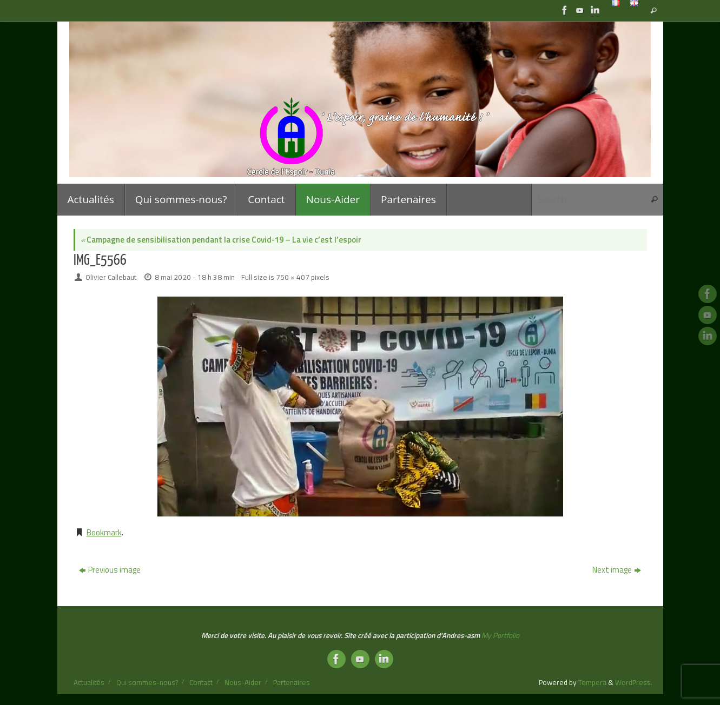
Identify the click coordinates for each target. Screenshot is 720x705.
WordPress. (633, 682)
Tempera (592, 682)
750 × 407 (292, 277)
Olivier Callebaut (110, 277)
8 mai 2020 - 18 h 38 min (195, 277)
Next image (616, 569)
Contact (201, 682)
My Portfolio (500, 635)
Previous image (110, 569)
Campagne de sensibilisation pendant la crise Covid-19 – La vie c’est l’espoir (221, 239)
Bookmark (104, 532)
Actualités (89, 682)
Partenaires (291, 682)
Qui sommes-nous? (147, 682)
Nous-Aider (242, 682)
